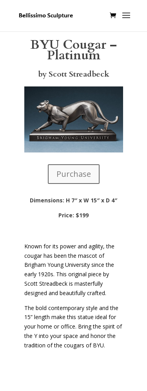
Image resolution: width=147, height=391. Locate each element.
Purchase (73, 174)
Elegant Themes (72, 371)
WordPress (73, 380)
